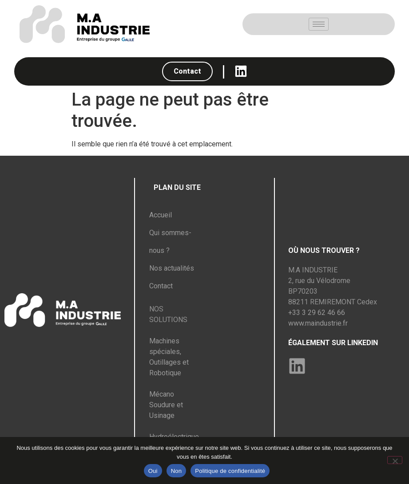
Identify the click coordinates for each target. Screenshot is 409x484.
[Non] (394, 460)
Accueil (160, 215)
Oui (153, 471)
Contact (161, 286)
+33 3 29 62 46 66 (316, 312)
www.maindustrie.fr (318, 323)
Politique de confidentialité (230, 471)
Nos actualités (171, 268)
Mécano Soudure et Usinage (166, 405)
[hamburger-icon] (319, 24)
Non (176, 471)
